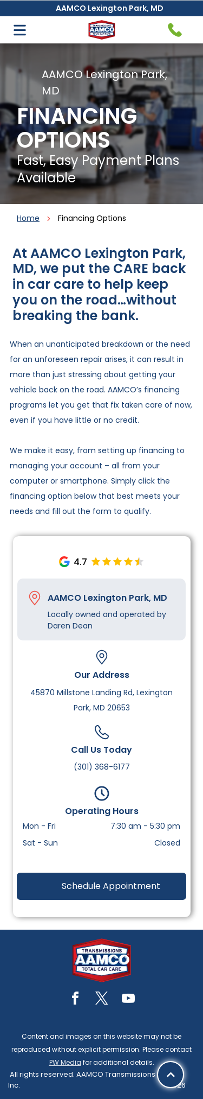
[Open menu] (20, 30)
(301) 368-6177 (102, 766)
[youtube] (128, 1000)
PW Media (65, 1062)
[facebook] (75, 1000)
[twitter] (102, 1000)
